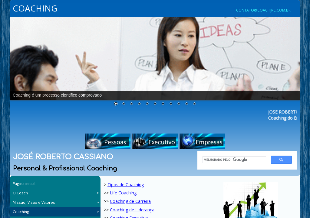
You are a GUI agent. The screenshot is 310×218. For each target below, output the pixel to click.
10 (186, 104)
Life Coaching (123, 193)
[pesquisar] (232, 160)
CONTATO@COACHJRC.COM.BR (263, 10)
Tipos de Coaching (125, 184)
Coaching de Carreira (130, 201)
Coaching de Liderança (132, 210)
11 (194, 104)
